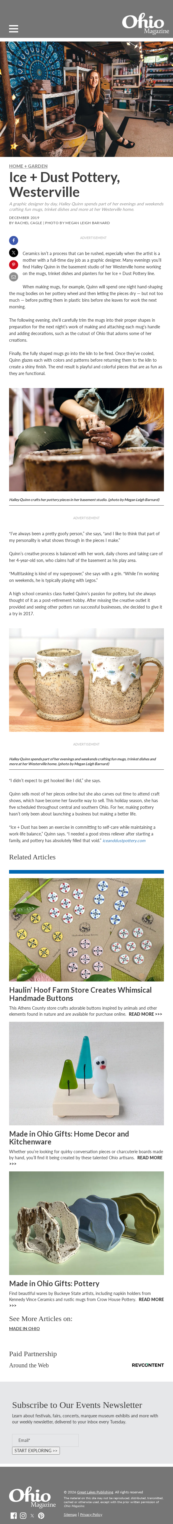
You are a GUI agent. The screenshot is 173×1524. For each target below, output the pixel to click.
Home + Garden (28, 166)
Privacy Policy (91, 1514)
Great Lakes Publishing (95, 1492)
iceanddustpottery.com (124, 840)
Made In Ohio (24, 1328)
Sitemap (70, 1514)
